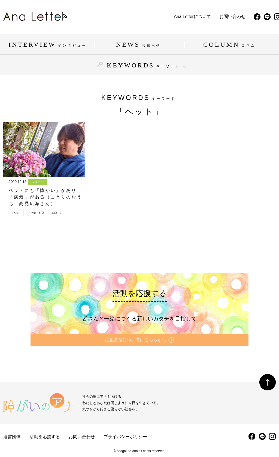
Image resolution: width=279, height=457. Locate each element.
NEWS (139, 44)
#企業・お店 (36, 212)
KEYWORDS (139, 65)
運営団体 (12, 436)
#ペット (17, 212)
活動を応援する (44, 436)
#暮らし (56, 212)
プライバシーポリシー (125, 436)
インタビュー (37, 181)
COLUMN (230, 44)
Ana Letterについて (116, 16)
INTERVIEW (48, 44)
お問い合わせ (156, 16)
